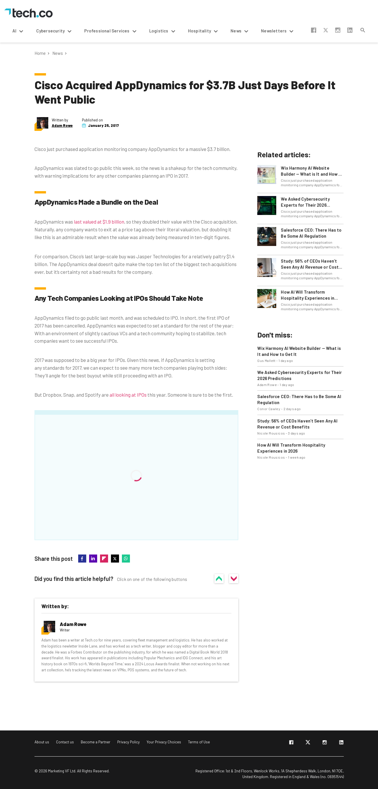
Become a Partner (95, 742)
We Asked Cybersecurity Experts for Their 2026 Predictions (305, 202)
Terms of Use (199, 742)
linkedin (349, 30)
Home (40, 53)
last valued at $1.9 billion (99, 221)
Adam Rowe (62, 125)
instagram (337, 30)
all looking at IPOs (128, 395)
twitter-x (325, 30)
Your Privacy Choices (164, 742)
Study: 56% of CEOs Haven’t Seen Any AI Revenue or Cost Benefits (310, 264)
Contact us (65, 742)
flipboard (104, 559)
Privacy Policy (128, 742)
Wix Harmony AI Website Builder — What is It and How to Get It (312, 171)
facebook (313, 30)
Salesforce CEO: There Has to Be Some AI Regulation (311, 233)
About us (41, 742)
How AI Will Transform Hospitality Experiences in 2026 (307, 295)
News (57, 53)
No (233, 578)
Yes (219, 578)
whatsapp (126, 559)
